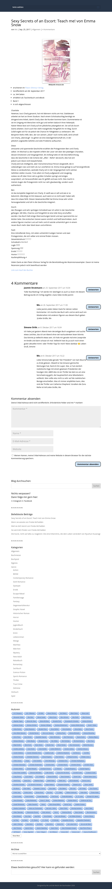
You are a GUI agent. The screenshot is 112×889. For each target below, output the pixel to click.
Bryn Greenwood (74, 745)
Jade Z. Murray (18, 824)
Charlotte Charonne (32, 757)
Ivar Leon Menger (60, 816)
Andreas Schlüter (32, 725)
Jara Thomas (17, 828)
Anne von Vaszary (48, 733)
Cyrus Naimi (28, 776)
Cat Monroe (76, 753)
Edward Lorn (77, 784)
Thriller (16, 680)
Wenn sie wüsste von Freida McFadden (27, 522)
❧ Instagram (16, 501)
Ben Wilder (54, 741)
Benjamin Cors (43, 741)
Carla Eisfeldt (42, 749)
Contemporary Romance (23, 578)
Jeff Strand (17, 832)
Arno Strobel (28, 737)
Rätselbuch (17, 660)
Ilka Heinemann (91, 812)
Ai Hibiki (41, 713)
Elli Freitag (83, 788)
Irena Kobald (47, 816)
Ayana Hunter (81, 737)
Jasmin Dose (29, 828)
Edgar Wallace (50, 784)
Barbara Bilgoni (93, 737)
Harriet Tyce (67, 804)
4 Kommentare (48, 29)
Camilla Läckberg (18, 749)
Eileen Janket (88, 784)
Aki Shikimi (63, 713)
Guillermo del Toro (86, 800)
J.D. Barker (35, 820)
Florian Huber (95, 792)
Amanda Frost (57, 721)
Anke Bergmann (29, 729)
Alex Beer (30, 717)
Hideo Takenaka (18, 812)
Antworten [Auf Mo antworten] (93, 307)
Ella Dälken (63, 788)
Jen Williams (53, 832)
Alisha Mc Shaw (31, 721)
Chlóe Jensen (17, 761)
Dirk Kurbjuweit (73, 780)
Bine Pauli (91, 741)
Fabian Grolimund (71, 792)
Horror (16, 617)
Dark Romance (19, 582)
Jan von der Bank (86, 824)
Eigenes (14, 563)
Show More (16, 836)
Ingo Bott (37, 816)
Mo (16, 29)
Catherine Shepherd (63, 753)
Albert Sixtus (74, 713)
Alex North (75, 717)
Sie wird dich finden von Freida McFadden (28, 530)
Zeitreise (16, 688)
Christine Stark (89, 764)
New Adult (17, 656)
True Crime (17, 684)
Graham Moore (72, 800)
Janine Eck (60, 824)
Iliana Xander (79, 812)
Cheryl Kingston (46, 757)
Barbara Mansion (18, 741)
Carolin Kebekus (18, 753)
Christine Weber (18, 768)
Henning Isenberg (76, 808)
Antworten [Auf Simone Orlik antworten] (93, 329)
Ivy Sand (24, 820)
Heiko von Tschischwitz (35, 808)
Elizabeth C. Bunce (39, 788)
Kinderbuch (18, 629)
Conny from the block (63, 772)
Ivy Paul (16, 820)
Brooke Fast (50, 745)
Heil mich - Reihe (51, 808)
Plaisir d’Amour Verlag (34, 87)
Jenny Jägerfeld (28, 832)
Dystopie (16, 585)
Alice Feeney (86, 717)
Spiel (13, 696)
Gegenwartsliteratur (21, 605)
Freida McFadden (67, 796)
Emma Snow (39, 792)
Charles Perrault (18, 757)
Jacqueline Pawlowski (83, 820)
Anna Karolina (66, 729)
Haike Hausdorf (32, 804)
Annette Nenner (34, 733)
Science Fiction (19, 672)
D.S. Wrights (40, 776)
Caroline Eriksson (83, 749)
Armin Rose (17, 737)
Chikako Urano (85, 757)
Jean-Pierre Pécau (85, 828)
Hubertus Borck (66, 812)
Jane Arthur (49, 824)
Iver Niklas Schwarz (75, 816)
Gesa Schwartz (18, 800)
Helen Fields (63, 808)
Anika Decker (17, 729)
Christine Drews (75, 764)
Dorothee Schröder (19, 784)
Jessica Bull (64, 832)
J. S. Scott (45, 820)
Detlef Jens (62, 780)
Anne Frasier (89, 729)
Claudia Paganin (84, 768)
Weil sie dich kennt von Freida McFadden (28, 526)
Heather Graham (80, 804)
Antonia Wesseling (89, 733)
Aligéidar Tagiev (18, 721)
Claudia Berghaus (70, 768)
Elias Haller (27, 788)
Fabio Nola (84, 792)
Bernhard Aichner (79, 741)
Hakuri (43, 804)
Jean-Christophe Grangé (69, 828)
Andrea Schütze (87, 721)
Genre (13, 567)
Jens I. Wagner (41, 832)
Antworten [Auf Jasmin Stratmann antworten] (93, 289)
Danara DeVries (52, 776)
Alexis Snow (52, 717)
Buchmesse (16, 555)
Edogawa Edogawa (63, 784)
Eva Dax (49, 792)
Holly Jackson (46, 812)
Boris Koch (28, 745)
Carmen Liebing (69, 749)
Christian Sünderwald (36, 764)
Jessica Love (76, 832)
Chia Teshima (59, 757)
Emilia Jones (28, 792)
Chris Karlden (37, 761)
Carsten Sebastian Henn (34, 753)
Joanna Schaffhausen (90, 832)
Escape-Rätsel (18, 593)
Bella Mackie (31, 741)
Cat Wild (86, 753)
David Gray (17, 780)
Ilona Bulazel (17, 816)
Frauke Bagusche (42, 796)
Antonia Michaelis (74, 733)
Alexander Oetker (19, 717)
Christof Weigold (31, 768)
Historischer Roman (21, 613)
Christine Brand (62, 764)
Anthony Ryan (61, 733)
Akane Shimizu (51, 713)
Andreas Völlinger (46, 725)
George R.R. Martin (92, 796)
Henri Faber (89, 808)
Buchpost (15, 559)
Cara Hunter (31, 749)
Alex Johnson (64, 717)
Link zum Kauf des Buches (22, 270)
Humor (16, 621)
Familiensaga (18, 597)
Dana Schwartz (65, 776)
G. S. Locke (79, 796)
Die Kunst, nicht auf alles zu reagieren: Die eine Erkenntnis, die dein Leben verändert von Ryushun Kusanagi (55, 534)
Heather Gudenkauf (19, 808)
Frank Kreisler (29, 796)
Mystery (16, 652)
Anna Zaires (78, 729)
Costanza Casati (90, 772)
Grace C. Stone (44, 800)
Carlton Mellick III (55, 749)
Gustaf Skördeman (19, 804)
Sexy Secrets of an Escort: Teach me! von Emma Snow (33, 518)
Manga (16, 641)
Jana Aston (29, 824)
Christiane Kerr (63, 761)
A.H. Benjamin (18, 713)
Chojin (27, 761)
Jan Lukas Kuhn (72, 824)
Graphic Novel (19, 609)
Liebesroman (18, 637)
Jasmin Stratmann (33, 287)
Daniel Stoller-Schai (90, 776)
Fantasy (16, 601)
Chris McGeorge (50, 761)
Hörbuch (14, 692)
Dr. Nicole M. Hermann (35, 784)
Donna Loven (86, 780)
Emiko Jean (17, 792)
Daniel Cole (77, 776)
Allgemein (36, 29)
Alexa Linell (85, 713)
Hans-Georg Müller (54, 804)
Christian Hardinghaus (78, 761)
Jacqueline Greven (67, 820)
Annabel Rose (43, 729)
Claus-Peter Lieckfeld (20, 772)
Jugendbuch (18, 625)
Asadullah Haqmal (41, 737)
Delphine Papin (38, 780)
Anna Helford (54, 729)
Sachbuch (17, 668)
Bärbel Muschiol (88, 745)
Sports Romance (20, 676)
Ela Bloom (16, 788)
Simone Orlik (30, 327)
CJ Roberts (58, 768)
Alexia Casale (41, 717)
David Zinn (27, 780)
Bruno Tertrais (62, 745)
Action (15, 570)
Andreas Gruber (18, 725)
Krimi (15, 633)
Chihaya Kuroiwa (72, 757)
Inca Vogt (27, 816)
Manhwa (16, 645)
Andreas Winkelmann (61, 725)
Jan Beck (39, 824)
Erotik (15, 589)
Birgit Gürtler (17, 745)
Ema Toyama (93, 788)
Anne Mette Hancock (19, 733)
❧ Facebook (27, 501)
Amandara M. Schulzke (71, 721)
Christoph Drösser (45, 768)
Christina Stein (50, 764)
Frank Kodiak (17, 796)
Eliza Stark (52, 788)
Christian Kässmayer (19, 764)
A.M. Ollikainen (30, 713)
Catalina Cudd (49, 753)
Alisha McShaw (44, 721)
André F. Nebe (92, 725)
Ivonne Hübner (89, 816)
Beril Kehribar (66, 741)
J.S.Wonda (55, 820)
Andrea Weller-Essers (77, 725)
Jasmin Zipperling (42, 828)
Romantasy (17, 664)
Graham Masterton (58, 800)
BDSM (15, 574)
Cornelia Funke (77, 772)
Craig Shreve (17, 776)
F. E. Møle (59, 792)
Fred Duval (55, 796)
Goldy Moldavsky (31, 800)
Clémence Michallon (35, 772)
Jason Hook (54, 828)
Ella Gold (72, 788)
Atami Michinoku (55, 737)
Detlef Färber (51, 780)
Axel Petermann (68, 737)
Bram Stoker (38, 745)
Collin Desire (49, 772)
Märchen (16, 648)
